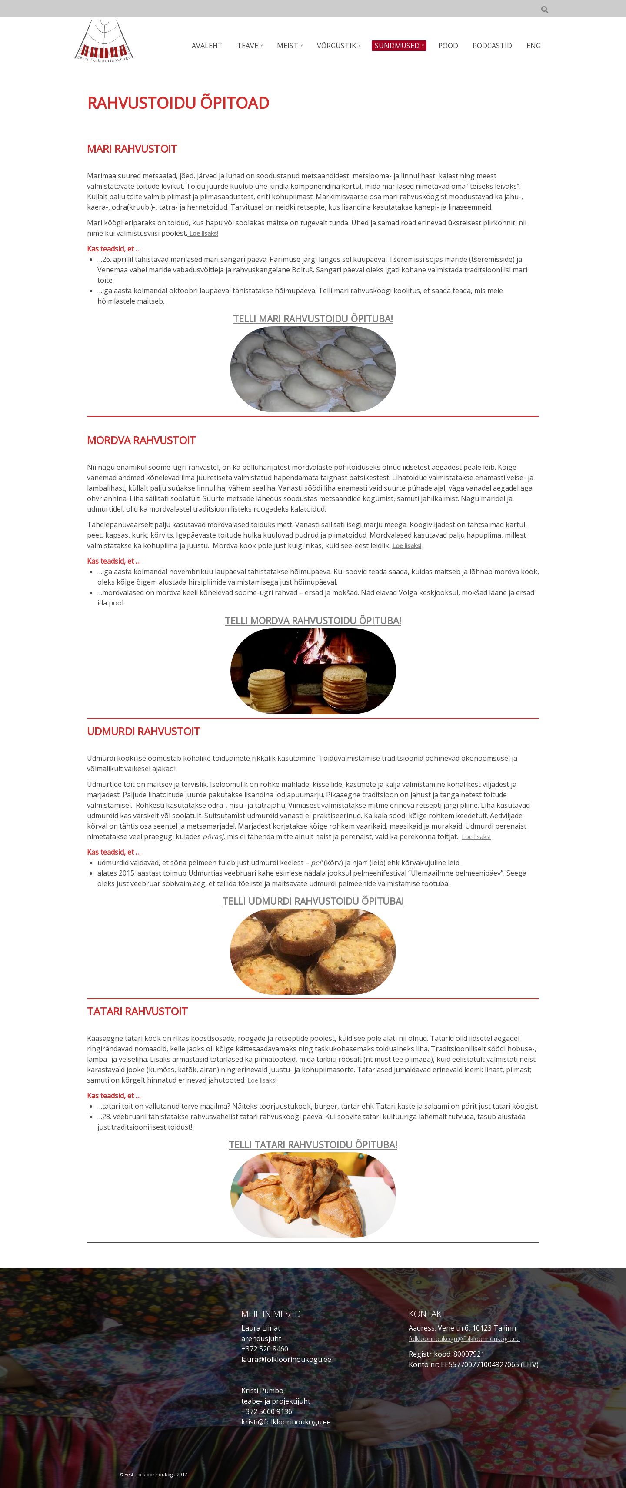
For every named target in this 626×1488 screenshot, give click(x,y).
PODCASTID (494, 45)
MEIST (294, 45)
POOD (451, 45)
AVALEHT (216, 45)
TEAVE (255, 45)
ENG (534, 45)
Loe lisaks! (205, 233)
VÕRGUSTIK (342, 45)
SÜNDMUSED (401, 45)
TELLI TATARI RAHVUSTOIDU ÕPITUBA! (313, 1144)
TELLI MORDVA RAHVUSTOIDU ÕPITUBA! (313, 620)
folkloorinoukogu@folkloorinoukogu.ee (474, 1337)
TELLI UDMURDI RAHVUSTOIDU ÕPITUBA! (313, 900)
